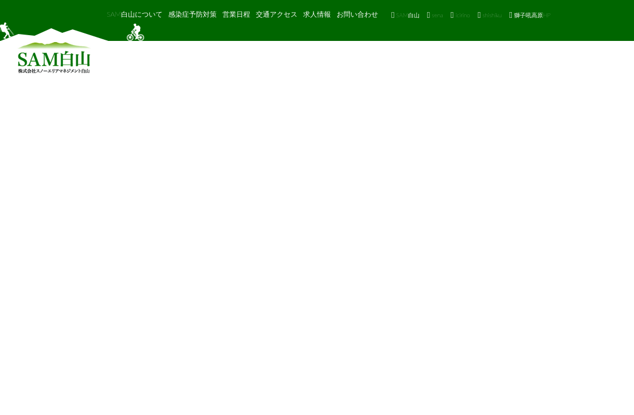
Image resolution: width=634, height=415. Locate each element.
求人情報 (317, 14)
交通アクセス (276, 14)
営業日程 (236, 14)
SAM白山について (135, 14)
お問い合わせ (357, 14)
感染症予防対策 (192, 14)
